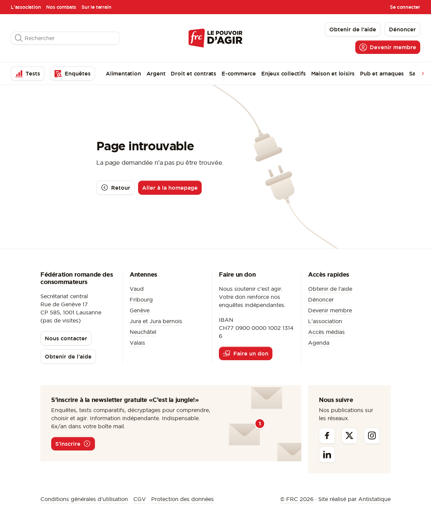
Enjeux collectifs (283, 73)
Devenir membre (330, 310)
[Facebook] (327, 436)
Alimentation (123, 73)
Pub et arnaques (382, 73)
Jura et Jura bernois (156, 321)
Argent (156, 73)
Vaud (137, 289)
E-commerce (239, 73)
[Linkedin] (327, 454)
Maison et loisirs (333, 73)
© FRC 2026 (296, 499)
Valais (137, 343)
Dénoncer (321, 300)
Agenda (318, 343)
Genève (140, 310)
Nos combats (61, 7)
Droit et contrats (193, 73)
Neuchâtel (143, 332)
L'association (26, 7)
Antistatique (374, 499)
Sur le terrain (96, 7)
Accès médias (326, 332)
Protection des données (182, 499)
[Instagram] (372, 436)
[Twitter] (349, 436)
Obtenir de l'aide (330, 289)
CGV (139, 499)
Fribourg (141, 300)
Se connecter (405, 7)
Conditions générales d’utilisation (84, 499)
